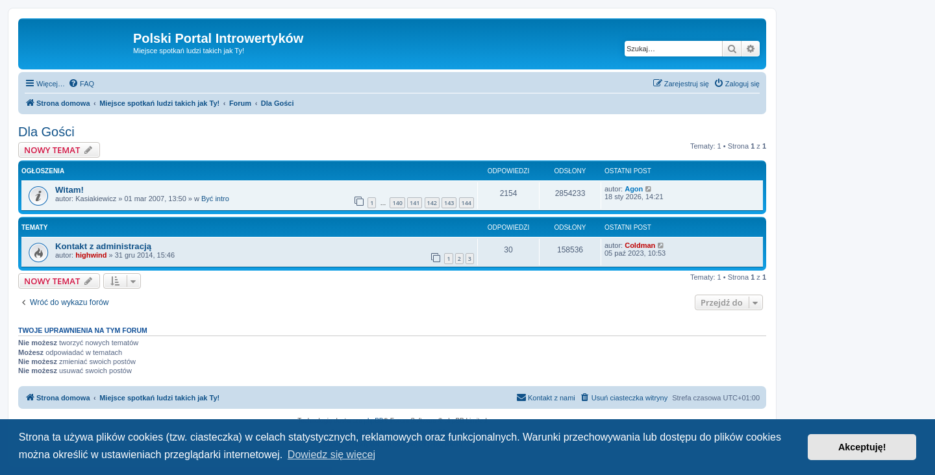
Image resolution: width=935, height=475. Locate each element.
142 (432, 203)
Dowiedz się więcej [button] (331, 454)
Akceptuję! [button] (862, 447)
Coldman (640, 245)
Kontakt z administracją (103, 246)
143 (449, 203)
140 (397, 203)
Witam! (69, 190)
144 (466, 203)
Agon (634, 189)
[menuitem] (81, 83)
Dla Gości (46, 132)
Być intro (215, 198)
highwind (90, 255)
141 (414, 203)
